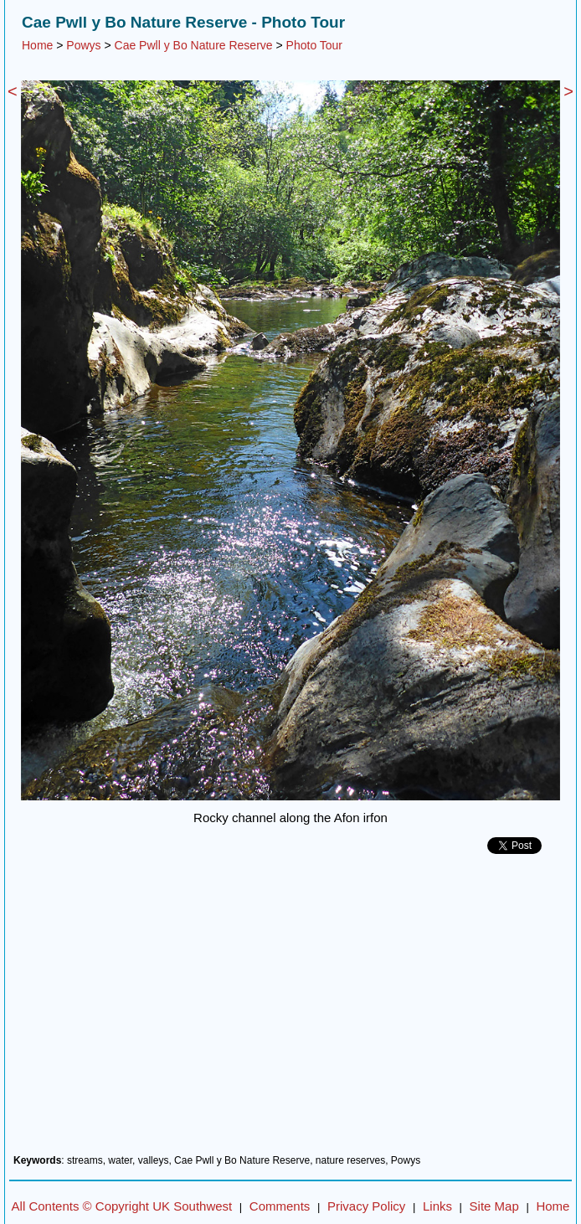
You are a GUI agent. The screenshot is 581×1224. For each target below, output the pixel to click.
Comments (280, 1206)
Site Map (494, 1206)
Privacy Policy (366, 1206)
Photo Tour (314, 45)
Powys (83, 45)
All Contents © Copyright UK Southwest (122, 1206)
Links (437, 1206)
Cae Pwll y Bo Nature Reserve (194, 45)
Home (37, 45)
